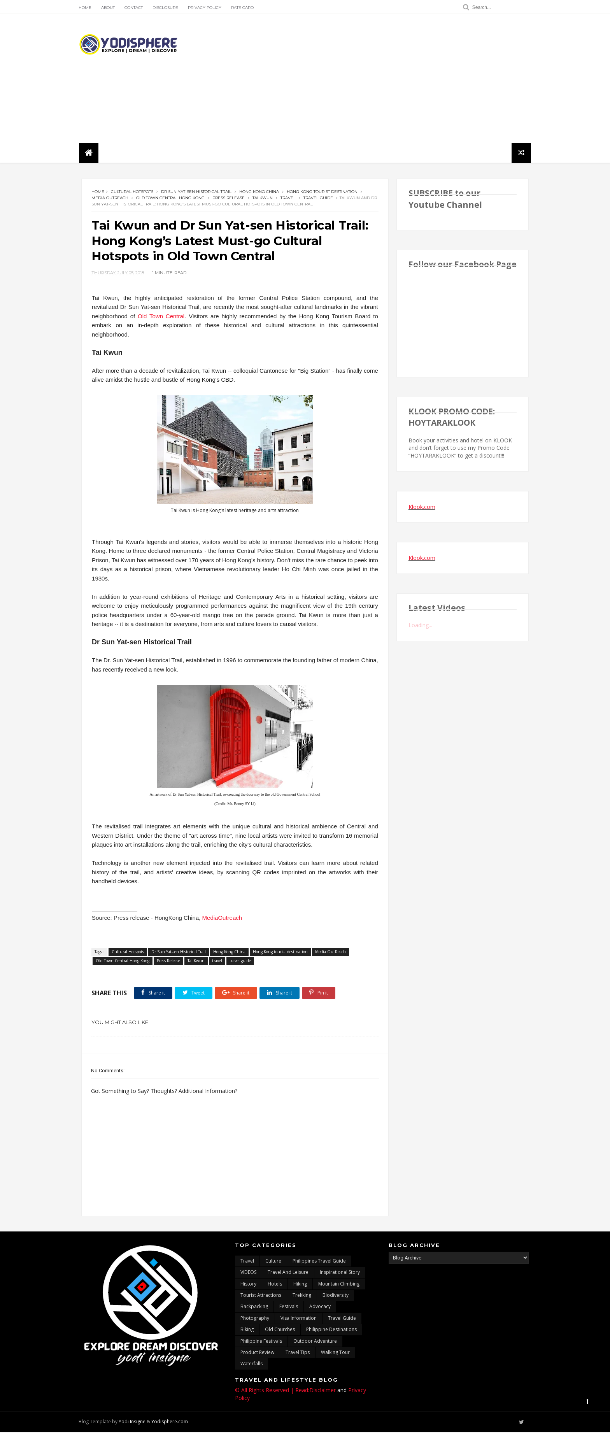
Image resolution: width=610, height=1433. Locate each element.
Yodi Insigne (134, 1422)
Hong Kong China (259, 192)
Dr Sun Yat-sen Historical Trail (196, 192)
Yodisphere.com (172, 1422)
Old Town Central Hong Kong (170, 198)
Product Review (257, 1353)
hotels (275, 1284)
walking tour (335, 1353)
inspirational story (340, 1273)
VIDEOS (248, 1273)
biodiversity (336, 1296)
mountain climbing (338, 1284)
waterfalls (251, 1364)
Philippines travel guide (319, 1261)
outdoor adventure (315, 1341)
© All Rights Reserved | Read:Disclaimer (285, 1391)
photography (254, 1318)
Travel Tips (298, 1353)
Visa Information (298, 1318)
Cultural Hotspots (132, 192)
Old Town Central (159, 317)
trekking (302, 1296)
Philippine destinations (331, 1330)
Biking (247, 1330)
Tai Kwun (262, 198)
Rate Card (245, 7)
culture (273, 1261)
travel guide (318, 198)
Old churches (280, 1330)
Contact (136, 7)
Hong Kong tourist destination (322, 192)
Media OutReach (109, 198)
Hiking (300, 1284)
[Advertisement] (387, 78)
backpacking (254, 1307)
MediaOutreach (222, 919)
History (248, 1284)
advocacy (320, 1307)
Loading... (420, 626)
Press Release (228, 198)
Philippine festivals (261, 1341)
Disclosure (168, 7)
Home (87, 7)
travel (288, 198)
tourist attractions (260, 1296)
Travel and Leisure (288, 1273)
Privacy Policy (207, 7)
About (110, 7)
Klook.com (421, 507)
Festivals (288, 1307)
